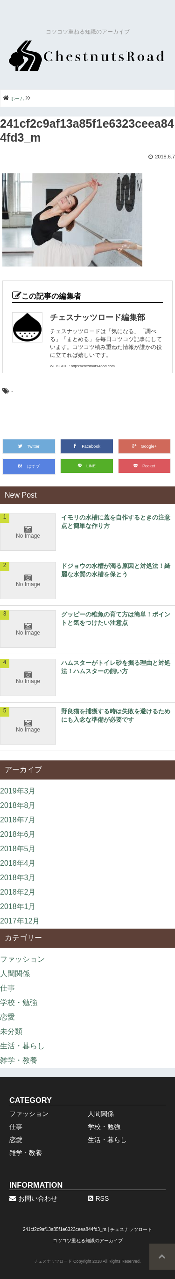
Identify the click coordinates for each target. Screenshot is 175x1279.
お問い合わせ (33, 1198)
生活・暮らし (22, 1046)
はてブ (29, 466)
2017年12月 (20, 921)
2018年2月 (18, 892)
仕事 (7, 988)
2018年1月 (18, 906)
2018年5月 (18, 849)
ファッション (22, 959)
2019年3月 (18, 791)
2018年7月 (18, 820)
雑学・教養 (18, 1060)
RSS (98, 1198)
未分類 (11, 1031)
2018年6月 (18, 834)
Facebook (86, 446)
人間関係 (15, 974)
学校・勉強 (18, 1002)
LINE (86, 466)
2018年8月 (18, 805)
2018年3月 (18, 878)
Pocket (144, 466)
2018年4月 (18, 863)
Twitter (29, 446)
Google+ (144, 446)
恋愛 (7, 1017)
